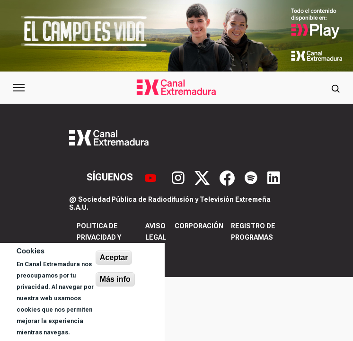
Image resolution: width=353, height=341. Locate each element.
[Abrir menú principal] (19, 87)
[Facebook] (228, 177)
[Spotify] (252, 177)
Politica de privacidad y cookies (99, 237)
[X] (203, 177)
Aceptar (114, 257)
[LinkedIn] (273, 177)
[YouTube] (151, 177)
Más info (115, 279)
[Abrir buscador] (335, 88)
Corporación (199, 226)
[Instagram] (179, 177)
